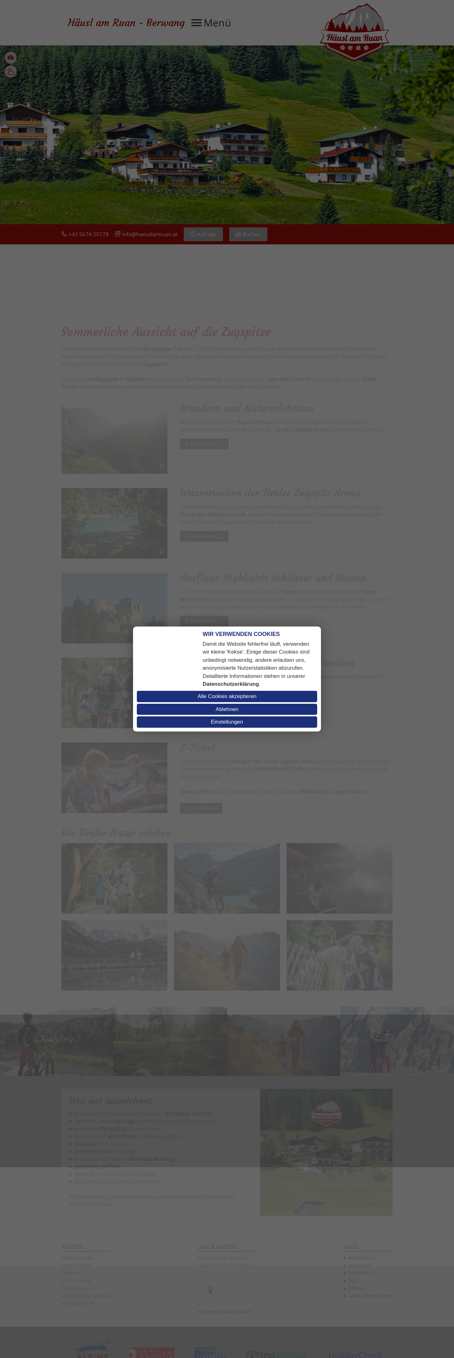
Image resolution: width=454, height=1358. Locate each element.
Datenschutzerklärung (231, 684)
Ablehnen (227, 709)
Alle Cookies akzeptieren (226, 696)
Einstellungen (227, 722)
